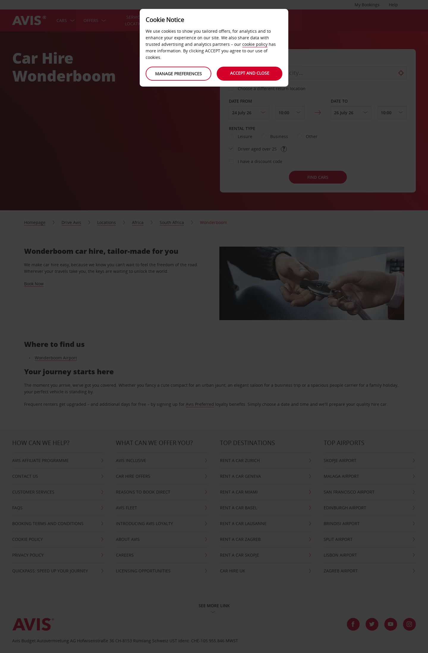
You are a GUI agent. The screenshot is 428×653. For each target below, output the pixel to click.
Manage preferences (178, 73)
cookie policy (255, 44)
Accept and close (249, 73)
